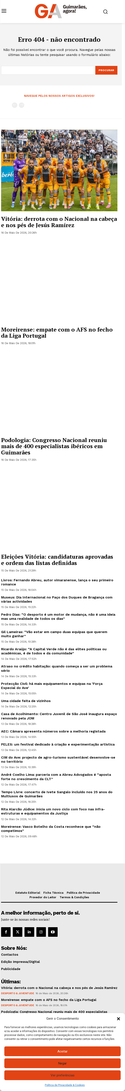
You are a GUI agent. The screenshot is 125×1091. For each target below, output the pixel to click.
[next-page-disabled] (21, 105)
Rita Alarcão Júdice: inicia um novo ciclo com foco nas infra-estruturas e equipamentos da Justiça (53, 811)
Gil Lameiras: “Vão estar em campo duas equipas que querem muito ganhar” (54, 634)
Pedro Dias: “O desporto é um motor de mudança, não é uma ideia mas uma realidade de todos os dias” (58, 616)
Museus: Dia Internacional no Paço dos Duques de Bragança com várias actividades (56, 599)
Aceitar (62, 1051)
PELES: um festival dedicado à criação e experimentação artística (58, 744)
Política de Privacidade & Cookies (65, 1085)
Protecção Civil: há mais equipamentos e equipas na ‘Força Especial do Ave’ (51, 686)
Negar (62, 1063)
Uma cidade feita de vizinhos (26, 701)
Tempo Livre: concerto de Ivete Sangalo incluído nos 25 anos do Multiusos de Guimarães (56, 794)
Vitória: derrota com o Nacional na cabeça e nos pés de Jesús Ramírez (59, 222)
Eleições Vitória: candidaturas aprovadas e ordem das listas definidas (57, 559)
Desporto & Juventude (17, 993)
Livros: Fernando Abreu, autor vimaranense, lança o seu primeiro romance (57, 582)
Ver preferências (63, 1075)
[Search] (106, 70)
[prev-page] (14, 105)
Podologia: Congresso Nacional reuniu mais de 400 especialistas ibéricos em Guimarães (54, 446)
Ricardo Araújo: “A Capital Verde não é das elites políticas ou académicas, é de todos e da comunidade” (54, 651)
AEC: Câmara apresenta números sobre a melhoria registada (53, 731)
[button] (118, 1019)
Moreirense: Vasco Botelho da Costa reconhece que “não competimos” (51, 829)
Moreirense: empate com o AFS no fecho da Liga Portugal (57, 332)
